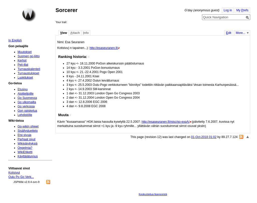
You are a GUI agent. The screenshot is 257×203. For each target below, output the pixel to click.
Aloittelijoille (26, 93)
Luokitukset (25, 77)
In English (15, 40)
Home (29, 15)
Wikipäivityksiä (27, 143)
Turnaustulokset (28, 73)
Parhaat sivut (26, 139)
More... (240, 33)
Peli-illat (23, 64)
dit (228, 33)
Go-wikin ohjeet (28, 126)
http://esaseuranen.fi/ (104, 48)
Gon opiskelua (27, 110)
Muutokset (25, 52)
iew (63, 33)
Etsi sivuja (24, 135)
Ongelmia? (25, 148)
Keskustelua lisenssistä (153, 194)
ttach (75, 33)
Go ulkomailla (27, 102)
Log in (228, 10)
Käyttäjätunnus (28, 156)
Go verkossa (26, 106)
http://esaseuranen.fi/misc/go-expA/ (165, 121)
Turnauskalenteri (29, 69)
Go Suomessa (27, 98)
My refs (242, 10)
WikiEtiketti (25, 152)
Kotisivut (14, 172)
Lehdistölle (25, 115)
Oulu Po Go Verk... (21, 177)
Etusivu (23, 89)
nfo (86, 33)
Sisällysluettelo (28, 130)
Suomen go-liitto (29, 56)
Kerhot (22, 60)
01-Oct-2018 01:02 (203, 137)
